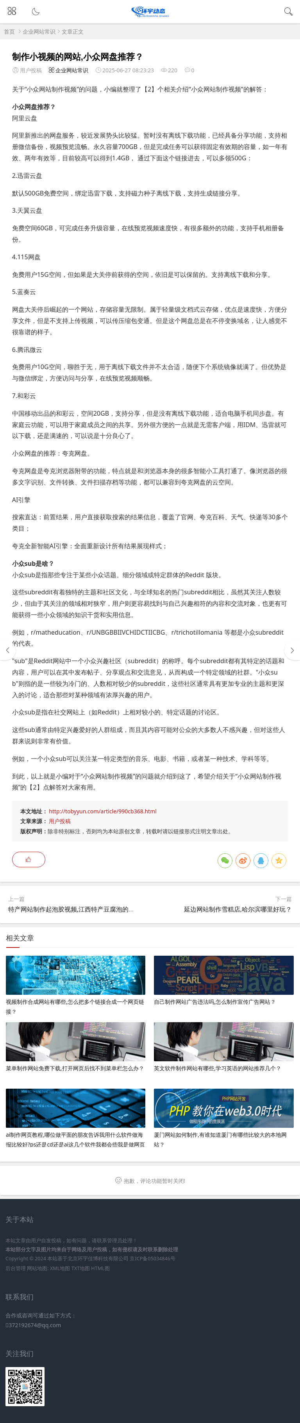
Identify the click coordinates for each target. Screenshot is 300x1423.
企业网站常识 (39, 31)
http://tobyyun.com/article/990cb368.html (103, 811)
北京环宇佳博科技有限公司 (98, 1258)
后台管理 (15, 1268)
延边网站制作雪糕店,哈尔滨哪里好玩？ (238, 909)
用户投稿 (60, 821)
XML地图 (60, 1268)
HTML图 (100, 1268)
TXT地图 (80, 1268)
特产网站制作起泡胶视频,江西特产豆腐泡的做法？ (77, 909)
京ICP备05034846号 (152, 1258)
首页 (9, 31)
